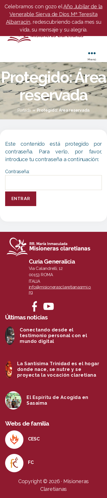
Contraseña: (53, 179)
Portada (24, 110)
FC (30, 462)
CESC (34, 439)
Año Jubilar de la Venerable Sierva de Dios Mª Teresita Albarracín (54, 14)
